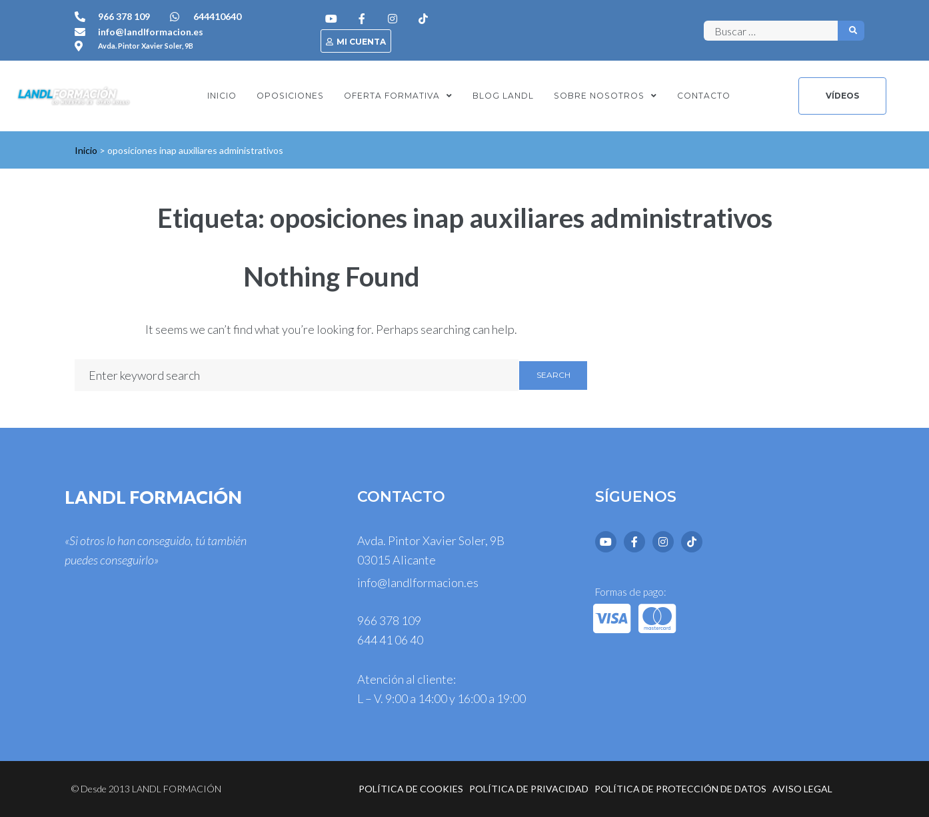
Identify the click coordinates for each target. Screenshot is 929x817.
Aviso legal (802, 788)
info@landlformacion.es (417, 582)
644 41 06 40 (390, 639)
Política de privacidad (528, 788)
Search (553, 375)
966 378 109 (389, 620)
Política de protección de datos (680, 788)
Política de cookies (411, 788)
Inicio (86, 150)
